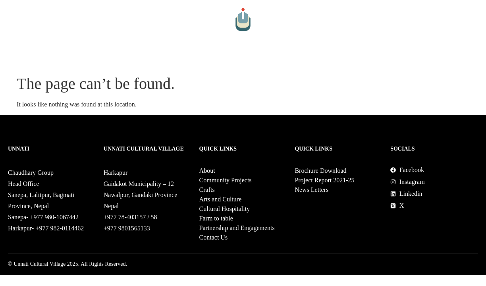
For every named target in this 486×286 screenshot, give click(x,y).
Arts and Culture (178, 60)
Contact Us (444, 60)
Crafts (135, 60)
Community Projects (88, 60)
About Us (39, 60)
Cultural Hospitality (236, 60)
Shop (415, 60)
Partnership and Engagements (360, 60)
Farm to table (290, 60)
